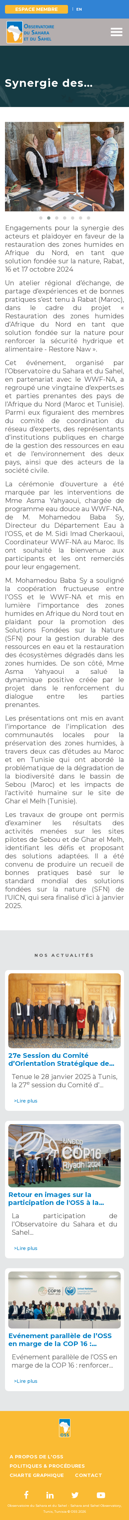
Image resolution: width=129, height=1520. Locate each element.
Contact (88, 1475)
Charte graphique (37, 1475)
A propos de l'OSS (37, 1457)
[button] (41, 218)
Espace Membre (36, 9)
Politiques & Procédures (47, 1466)
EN (79, 9)
